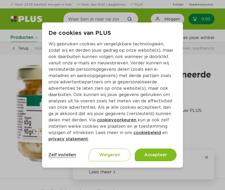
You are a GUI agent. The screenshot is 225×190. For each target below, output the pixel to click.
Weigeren (109, 154)
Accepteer (155, 154)
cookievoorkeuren (117, 119)
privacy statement (68, 138)
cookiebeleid (147, 132)
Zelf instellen (62, 154)
